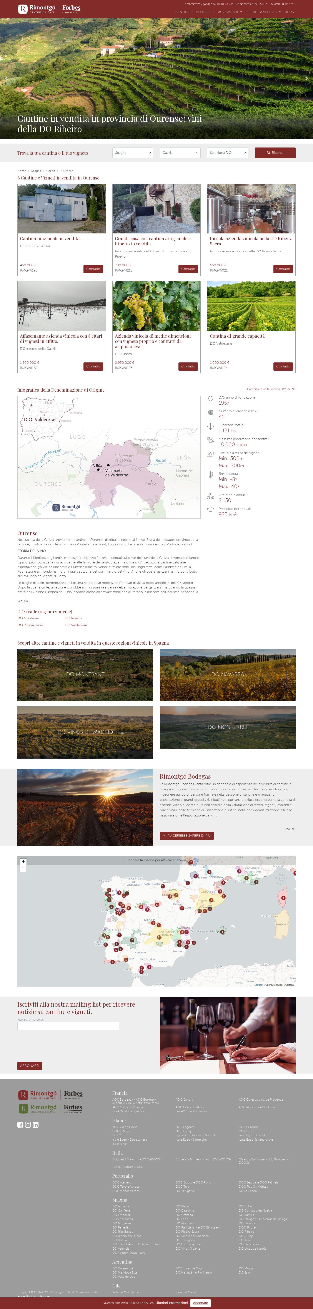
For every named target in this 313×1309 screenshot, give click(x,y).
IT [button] (293, 4)
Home (21, 171)
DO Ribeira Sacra (30, 625)
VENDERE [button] (205, 12)
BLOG (290, 12)
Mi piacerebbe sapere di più (187, 836)
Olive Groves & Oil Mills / (250, 4)
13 (117, 910)
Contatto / (194, 4)
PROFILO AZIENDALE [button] (263, 12)
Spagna (36, 171)
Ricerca (275, 153)
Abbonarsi (29, 1066)
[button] (6, 78)
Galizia (50, 171)
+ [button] (23, 862)
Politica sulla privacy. (39, 1296)
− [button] (23, 868)
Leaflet (258, 985)
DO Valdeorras (76, 625)
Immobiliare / (280, 4)
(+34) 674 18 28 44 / (217, 4)
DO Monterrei (28, 618)
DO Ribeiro (73, 618)
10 (199, 911)
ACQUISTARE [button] (230, 12)
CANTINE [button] (184, 12)
